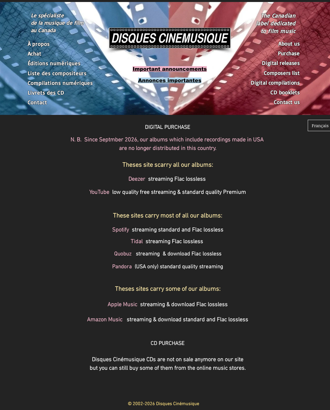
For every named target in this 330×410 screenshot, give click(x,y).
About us (289, 43)
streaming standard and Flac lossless (177, 230)
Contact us (287, 102)
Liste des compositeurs (57, 73)
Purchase (289, 53)
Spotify (121, 230)
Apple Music (122, 304)
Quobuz (122, 254)
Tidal (137, 241)
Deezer (136, 179)
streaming (148, 254)
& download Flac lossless (190, 254)
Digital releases (280, 63)
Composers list (282, 73)
